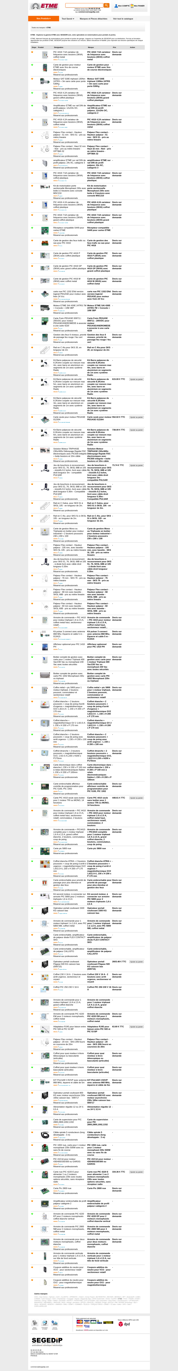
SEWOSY (51, 1304)
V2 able (113, 1304)
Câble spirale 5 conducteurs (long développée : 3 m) (69, 1133)
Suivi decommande (54, 1328)
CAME (138, 1297)
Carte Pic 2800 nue (62, 1188)
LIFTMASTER (133, 1301)
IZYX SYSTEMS (89, 1301)
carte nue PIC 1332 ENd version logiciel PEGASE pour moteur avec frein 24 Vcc (69, 294)
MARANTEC (38, 1302)
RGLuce (110, 1302)
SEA (135, 1302)
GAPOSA (37, 1301)
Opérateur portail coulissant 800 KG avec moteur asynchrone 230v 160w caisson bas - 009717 (69, 1095)
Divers (108, 1299)
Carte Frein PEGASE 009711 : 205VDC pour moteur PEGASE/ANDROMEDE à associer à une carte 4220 (69, 322)
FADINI (131, 1299)
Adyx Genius (43, 1297)
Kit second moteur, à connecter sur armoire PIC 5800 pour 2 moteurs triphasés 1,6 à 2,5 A (69, 896)
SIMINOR (59, 1304)
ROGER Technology (125, 1302)
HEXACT (70, 1301)
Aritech (81, 1297)
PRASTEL (90, 1302)
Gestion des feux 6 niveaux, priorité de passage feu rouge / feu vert (69, 336)
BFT (124, 1297)
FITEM (137, 1299)
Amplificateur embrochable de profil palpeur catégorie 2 (69, 1202)
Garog (44, 1301)
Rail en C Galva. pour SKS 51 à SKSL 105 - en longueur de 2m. (68, 504)
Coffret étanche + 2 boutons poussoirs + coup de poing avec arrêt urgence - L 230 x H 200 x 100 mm (69, 738)
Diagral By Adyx (86, 1299)
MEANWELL (48, 1302)
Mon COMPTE (124, 6)
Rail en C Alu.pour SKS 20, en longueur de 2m (67, 348)
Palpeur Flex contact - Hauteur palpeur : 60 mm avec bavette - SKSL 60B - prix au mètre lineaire (68, 606)
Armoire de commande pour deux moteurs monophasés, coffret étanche (68, 1241)
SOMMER (78, 1304)
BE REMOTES (101, 1297)
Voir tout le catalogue (123, 19)
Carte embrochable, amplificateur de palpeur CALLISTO (68, 950)
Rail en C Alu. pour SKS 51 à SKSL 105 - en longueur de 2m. (69, 517)
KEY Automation (101, 1301)
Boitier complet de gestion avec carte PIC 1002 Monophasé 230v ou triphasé (68, 676)
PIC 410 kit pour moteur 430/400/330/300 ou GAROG (66, 1160)
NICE (63, 1302)
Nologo (69, 1302)
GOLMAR (62, 1301)
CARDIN (37, 1299)
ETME (120, 1299)
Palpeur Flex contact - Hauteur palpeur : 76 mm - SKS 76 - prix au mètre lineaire (69, 578)
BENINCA (118, 1297)
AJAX (58, 1297)
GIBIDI (55, 1301)
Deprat (77, 1299)
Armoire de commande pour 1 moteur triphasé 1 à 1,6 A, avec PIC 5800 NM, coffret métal (69, 923)
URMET (106, 1304)
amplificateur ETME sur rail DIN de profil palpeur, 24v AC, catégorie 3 (69, 161)
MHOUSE (57, 1302)
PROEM (98, 1302)
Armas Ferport (90, 1297)
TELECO (86, 1304)
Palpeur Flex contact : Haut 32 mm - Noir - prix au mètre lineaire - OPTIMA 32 (69, 148)
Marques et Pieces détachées (93, 19)
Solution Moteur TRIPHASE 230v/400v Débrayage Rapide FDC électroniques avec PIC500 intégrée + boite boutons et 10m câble (70, 452)
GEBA (50, 1301)
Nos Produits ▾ (43, 18)
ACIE (36, 1297)
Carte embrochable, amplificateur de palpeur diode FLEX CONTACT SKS (69, 937)
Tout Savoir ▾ (68, 19)
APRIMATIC (74, 1297)
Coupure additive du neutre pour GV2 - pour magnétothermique (68, 1281)
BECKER (110, 1297)
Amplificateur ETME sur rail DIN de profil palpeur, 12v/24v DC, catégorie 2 (69, 108)
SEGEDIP (43, 1304)
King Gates (112, 1301)
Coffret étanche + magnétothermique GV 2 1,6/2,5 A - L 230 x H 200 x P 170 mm (69, 723)
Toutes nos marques (38, 27)
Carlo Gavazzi (46, 1299)
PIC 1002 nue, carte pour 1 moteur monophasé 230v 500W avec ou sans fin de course (69, 1147)
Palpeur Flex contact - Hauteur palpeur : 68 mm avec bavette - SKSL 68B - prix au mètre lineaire (68, 592)
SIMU (65, 1304)
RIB (116, 1302)
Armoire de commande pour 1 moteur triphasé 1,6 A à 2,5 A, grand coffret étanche (67, 1002)
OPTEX (83, 1302)
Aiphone (52, 1297)
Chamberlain (61, 1299)
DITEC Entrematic (98, 1299)
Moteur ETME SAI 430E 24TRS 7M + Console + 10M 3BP (69, 306)
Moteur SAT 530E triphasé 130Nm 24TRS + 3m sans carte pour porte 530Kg (69, 81)
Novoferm (76, 1302)
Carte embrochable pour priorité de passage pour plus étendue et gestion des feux (69, 882)
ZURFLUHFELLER (40, 1306)
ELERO (114, 1299)
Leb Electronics (122, 1301)
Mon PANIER (139, 6)
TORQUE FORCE (96, 1304)
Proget (104, 1302)
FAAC (125, 1299)
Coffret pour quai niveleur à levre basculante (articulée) (68, 1068)
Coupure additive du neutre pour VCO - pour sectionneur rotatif (68, 1268)
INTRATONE (78, 1301)
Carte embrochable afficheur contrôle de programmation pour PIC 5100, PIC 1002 (68, 786)
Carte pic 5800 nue (62, 848)
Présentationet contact (45, 1328)
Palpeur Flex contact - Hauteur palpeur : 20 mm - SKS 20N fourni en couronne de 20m (69, 1041)
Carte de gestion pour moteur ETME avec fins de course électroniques (67, 67)
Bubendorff (130, 1297)
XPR (124, 1304)
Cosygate (70, 1299)
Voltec (119, 1304)
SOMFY (71, 1304)
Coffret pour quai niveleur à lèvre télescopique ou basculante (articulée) (68, 1055)
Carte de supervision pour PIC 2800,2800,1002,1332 (67, 1120)
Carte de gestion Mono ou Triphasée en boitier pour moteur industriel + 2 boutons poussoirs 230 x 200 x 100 (68, 532)
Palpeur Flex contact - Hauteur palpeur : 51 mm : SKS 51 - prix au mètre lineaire (69, 134)
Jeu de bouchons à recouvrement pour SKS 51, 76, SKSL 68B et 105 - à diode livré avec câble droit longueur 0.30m (69, 563)
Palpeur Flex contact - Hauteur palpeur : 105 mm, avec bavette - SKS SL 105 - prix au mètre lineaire (69, 547)
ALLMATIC (64, 1297)
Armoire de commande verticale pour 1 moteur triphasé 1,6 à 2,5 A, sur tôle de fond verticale (69, 1255)
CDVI (54, 1299)
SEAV (36, 1304)
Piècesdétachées (34, 1328)
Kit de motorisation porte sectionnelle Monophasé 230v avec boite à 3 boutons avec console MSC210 (69, 189)
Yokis (129, 1304)
